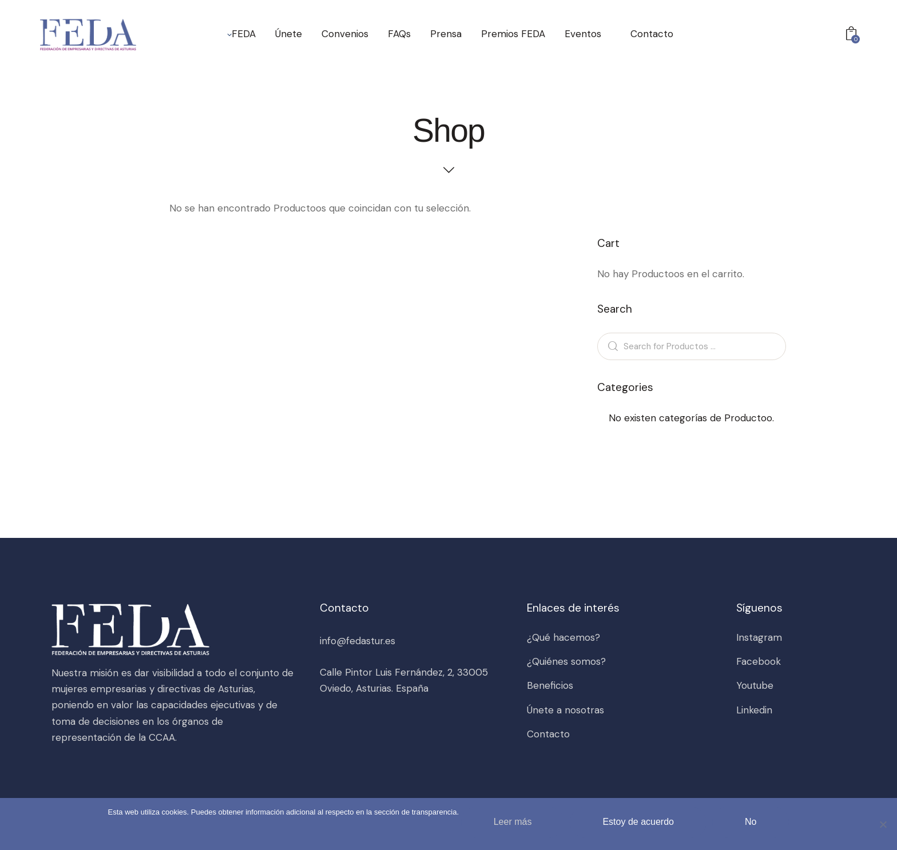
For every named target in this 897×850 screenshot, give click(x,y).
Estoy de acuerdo (638, 822)
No (750, 822)
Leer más (513, 822)
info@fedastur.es (357, 640)
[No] (882, 824)
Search (611, 346)
